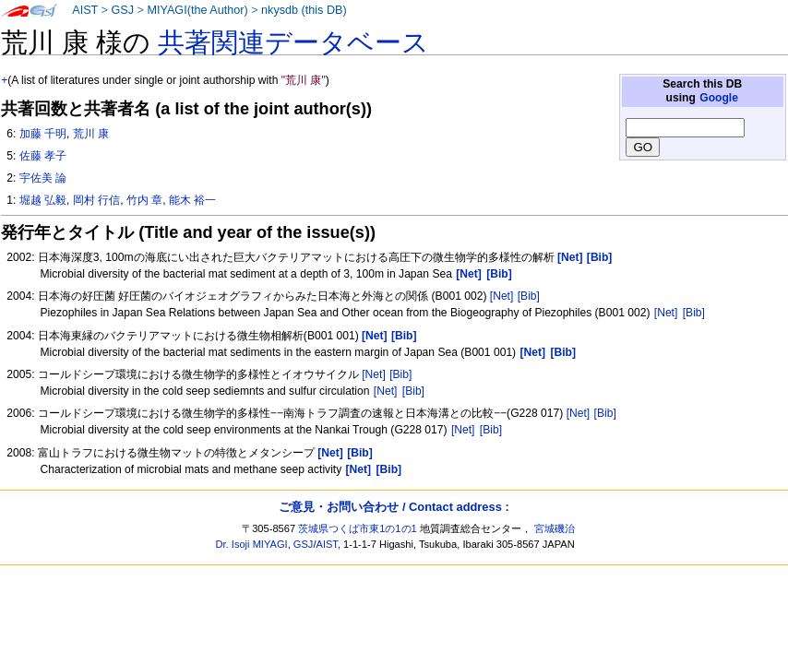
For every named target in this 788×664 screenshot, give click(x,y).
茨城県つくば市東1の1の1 (357, 528)
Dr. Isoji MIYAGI (252, 544)
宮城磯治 (554, 528)
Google (718, 97)
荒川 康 (91, 133)
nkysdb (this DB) (304, 10)
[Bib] (529, 296)
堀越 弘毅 (42, 200)
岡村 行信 (96, 200)
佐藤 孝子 (42, 155)
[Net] (502, 296)
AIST (85, 10)
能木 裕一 (192, 200)
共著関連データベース (293, 42)
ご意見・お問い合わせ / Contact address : (393, 507)
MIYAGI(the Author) (197, 10)
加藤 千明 (42, 133)
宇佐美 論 (42, 178)
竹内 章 (144, 200)
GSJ (122, 10)
